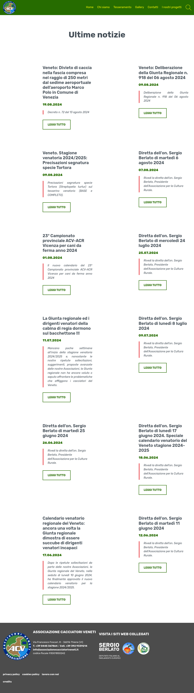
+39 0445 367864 (47, 645)
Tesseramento (122, 7)
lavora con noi (50, 674)
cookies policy (31, 674)
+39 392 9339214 (76, 645)
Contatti (153, 7)
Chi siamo (103, 7)
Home (90, 7)
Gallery (139, 7)
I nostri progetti (172, 7)
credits (7, 681)
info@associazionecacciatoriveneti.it (56, 649)
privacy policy (11, 674)
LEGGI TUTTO (56, 124)
